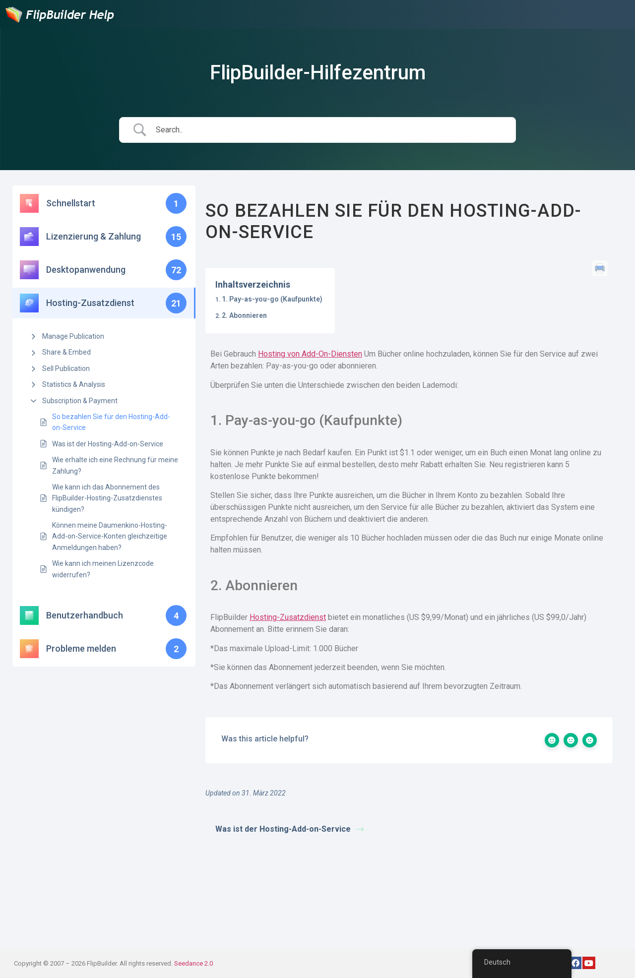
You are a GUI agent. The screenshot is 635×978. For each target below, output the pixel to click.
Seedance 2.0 (193, 963)
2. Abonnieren (244, 315)
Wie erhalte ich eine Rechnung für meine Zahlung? (115, 465)
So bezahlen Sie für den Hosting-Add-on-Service (111, 422)
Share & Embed (66, 352)
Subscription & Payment (80, 401)
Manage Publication (73, 336)
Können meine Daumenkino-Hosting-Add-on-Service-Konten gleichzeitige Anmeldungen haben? (109, 536)
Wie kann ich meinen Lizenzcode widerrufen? (103, 568)
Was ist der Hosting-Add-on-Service (107, 444)
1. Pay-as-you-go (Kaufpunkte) (272, 299)
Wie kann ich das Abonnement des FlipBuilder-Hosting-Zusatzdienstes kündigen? (107, 498)
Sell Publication (66, 368)
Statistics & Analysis (73, 384)
